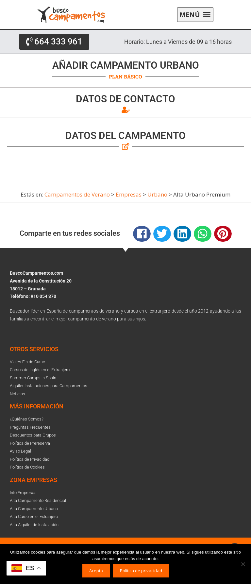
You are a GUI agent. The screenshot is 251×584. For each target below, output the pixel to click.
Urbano (157, 194)
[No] (243, 564)
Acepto (96, 571)
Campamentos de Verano (77, 194)
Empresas (129, 194)
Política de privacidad (141, 571)
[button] (195, 15)
